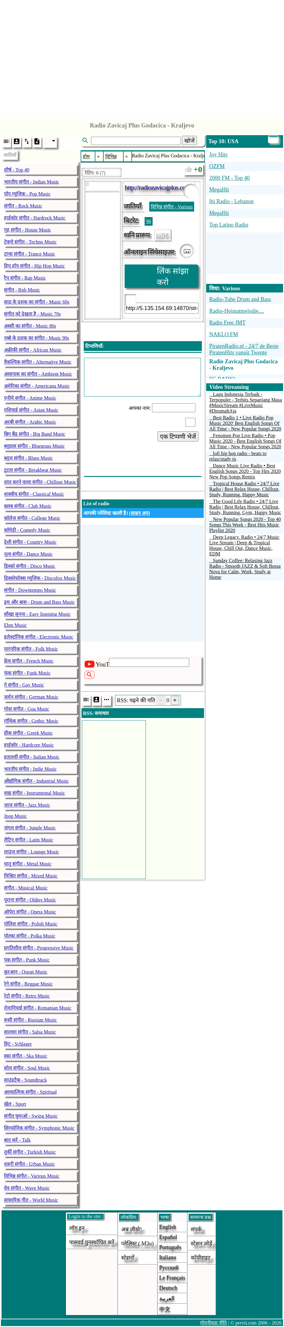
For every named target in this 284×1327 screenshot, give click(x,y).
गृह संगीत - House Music (27, 229)
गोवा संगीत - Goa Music (26, 709)
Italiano (167, 1257)
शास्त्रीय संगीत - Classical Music (34, 494)
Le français (172, 1278)
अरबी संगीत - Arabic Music (30, 422)
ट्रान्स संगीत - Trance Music (29, 253)
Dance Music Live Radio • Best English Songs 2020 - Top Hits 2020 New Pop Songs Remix (245, 471)
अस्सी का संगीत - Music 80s (30, 326)
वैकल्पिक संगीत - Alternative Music (37, 362)
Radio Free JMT (227, 323)
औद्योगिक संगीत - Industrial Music (36, 781)
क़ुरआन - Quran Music (25, 971)
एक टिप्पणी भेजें (178, 436)
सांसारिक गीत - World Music (31, 1200)
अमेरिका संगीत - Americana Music (37, 386)
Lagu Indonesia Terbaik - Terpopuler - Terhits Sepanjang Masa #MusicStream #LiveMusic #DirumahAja (245, 402)
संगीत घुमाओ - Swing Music (31, 1116)
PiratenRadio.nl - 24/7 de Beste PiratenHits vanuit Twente (243, 349)
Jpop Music (15, 816)
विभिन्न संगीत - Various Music (31, 1176)
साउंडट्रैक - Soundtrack (25, 1080)
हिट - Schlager (18, 1044)
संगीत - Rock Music (23, 205)
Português (170, 1247)
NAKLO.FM (223, 334)
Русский (169, 1267)
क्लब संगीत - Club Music (27, 506)
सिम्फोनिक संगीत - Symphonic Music (39, 1128)
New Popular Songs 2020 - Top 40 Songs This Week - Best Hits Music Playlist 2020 (245, 525)
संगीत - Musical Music (26, 887)
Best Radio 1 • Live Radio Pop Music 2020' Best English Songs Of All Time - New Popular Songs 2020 (245, 423)
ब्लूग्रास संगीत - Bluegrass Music (34, 446)
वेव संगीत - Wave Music (27, 1188)
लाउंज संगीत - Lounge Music (31, 851)
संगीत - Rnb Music (22, 289)
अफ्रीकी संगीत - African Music (33, 350)
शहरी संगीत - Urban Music (29, 1164)
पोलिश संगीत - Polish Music (30, 923)
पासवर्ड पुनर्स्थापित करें (91, 1242)
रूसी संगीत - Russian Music (30, 1019)
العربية (166, 1298)
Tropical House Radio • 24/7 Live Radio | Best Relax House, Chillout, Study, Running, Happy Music (244, 489)
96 (148, 221)
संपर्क (196, 1229)
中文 (164, 1309)
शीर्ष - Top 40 (16, 169)
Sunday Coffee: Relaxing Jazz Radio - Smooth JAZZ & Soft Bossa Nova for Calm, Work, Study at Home (245, 569)
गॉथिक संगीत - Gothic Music (31, 721)
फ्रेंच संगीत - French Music (29, 661)
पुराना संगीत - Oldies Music (30, 899)
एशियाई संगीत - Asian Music (31, 410)
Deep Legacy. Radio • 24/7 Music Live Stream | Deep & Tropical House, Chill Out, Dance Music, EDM (244, 545)
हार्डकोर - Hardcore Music (29, 745)
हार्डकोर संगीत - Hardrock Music (35, 217)
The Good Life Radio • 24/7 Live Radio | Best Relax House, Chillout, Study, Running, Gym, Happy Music (245, 507)
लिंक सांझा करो (173, 277)
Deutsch (168, 1288)
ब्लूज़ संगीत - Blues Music (28, 458)
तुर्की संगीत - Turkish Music (30, 1152)
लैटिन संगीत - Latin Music (28, 839)
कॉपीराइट (200, 1258)
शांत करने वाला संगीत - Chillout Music (40, 482)
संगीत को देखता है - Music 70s (32, 314)
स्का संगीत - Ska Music (25, 1056)
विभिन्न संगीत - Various (172, 206)
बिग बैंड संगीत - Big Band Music (34, 434)
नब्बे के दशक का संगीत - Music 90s (36, 338)
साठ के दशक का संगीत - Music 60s (37, 302)
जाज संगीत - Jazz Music (27, 805)
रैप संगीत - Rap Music (25, 277)
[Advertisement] (142, 57)
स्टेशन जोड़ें (202, 1243)
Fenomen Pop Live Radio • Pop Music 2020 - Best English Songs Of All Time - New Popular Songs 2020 (245, 441)
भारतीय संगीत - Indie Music (30, 769)
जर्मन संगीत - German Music (31, 697)
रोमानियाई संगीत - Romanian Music (37, 1007)
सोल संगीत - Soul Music (27, 1068)
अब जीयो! (131, 1229)
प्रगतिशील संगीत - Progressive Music (39, 947)
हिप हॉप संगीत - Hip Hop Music (34, 265)
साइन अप (139, 513)
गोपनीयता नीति (213, 1322)
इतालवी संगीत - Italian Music (31, 757)
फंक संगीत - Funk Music (27, 673)
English (167, 1227)
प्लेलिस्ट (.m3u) (137, 1243)
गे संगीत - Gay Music (24, 685)
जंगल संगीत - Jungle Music (30, 827)
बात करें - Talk (17, 1140)
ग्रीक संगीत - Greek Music (28, 733)
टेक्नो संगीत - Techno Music (30, 241)
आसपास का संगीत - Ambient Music (38, 374)
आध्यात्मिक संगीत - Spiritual (30, 1092)
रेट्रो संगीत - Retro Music (27, 995)
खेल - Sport (15, 1104)
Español (168, 1237)
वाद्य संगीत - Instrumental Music (34, 793)
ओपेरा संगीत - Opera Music (30, 911)
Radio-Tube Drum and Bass (240, 299)
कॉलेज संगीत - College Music (32, 518)
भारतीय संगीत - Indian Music (31, 181)
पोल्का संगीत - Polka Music (29, 935)
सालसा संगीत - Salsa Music (30, 1032)
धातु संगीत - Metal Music (28, 863)
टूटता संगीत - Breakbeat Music (33, 470)
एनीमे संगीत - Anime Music (30, 398)
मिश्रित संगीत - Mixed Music (31, 875)
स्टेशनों (127, 1258)
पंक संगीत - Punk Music (27, 959)
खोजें (189, 141)
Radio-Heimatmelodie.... (236, 311)
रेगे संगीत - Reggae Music (28, 983)
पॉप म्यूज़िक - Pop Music (27, 193)
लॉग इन (77, 1228)
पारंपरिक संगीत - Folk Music (31, 648)
